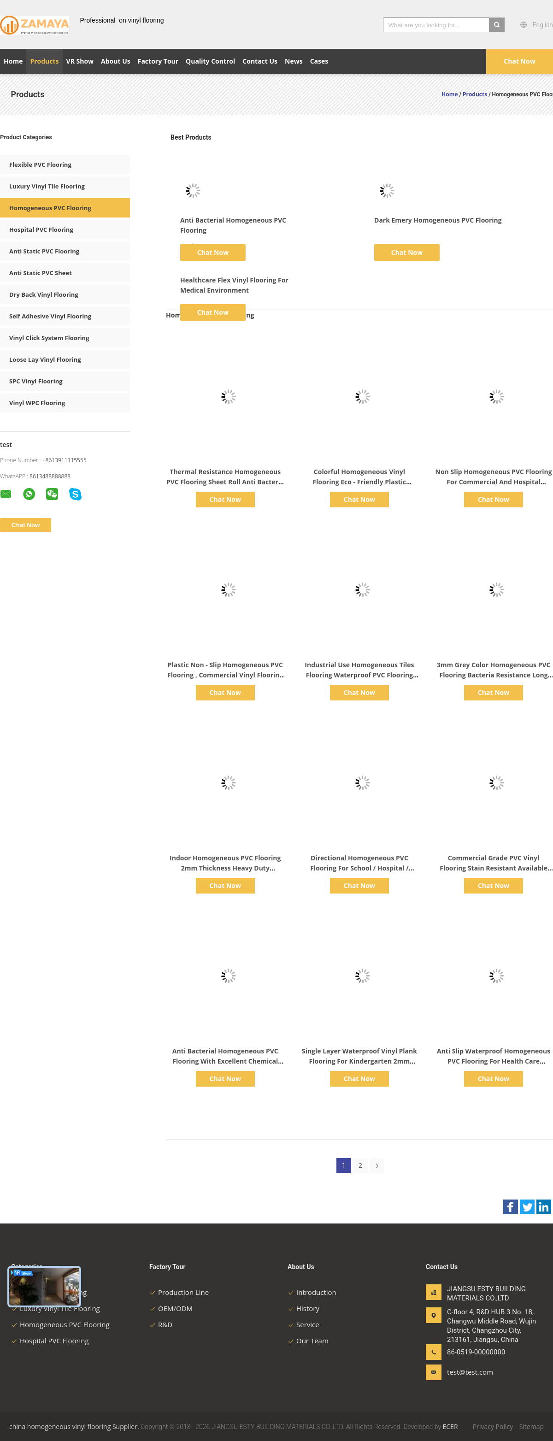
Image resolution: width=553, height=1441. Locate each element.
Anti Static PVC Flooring (44, 251)
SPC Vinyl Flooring (36, 381)
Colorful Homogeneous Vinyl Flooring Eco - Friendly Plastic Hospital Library (359, 481)
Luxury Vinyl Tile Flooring (47, 186)
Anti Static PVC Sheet (40, 273)
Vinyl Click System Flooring (49, 338)
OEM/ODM (171, 1308)
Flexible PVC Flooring (40, 164)
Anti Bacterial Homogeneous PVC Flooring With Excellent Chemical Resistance (225, 1061)
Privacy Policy (493, 1426)
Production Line (179, 1292)
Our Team (308, 1340)
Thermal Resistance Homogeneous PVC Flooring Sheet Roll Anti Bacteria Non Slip (225, 481)
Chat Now (519, 61)
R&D (160, 1324)
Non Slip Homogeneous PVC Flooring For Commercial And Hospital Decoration (493, 481)
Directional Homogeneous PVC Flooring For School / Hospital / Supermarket (359, 867)
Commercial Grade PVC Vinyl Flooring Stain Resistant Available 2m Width (493, 867)
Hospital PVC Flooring (41, 229)
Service (303, 1324)
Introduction (312, 1292)
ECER (450, 1426)
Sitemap (531, 1426)
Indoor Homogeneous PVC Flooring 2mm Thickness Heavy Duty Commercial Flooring (225, 867)
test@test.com (470, 1371)
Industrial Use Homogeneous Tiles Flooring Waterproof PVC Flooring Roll (359, 674)
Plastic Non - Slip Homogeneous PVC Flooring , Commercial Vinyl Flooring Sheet (225, 674)
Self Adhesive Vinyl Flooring (50, 316)
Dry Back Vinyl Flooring (43, 294)
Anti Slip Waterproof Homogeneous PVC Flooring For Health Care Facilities (493, 1061)
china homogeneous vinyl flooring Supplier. (75, 1426)
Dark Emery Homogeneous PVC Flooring (438, 220)
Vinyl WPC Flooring (37, 403)
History (303, 1308)
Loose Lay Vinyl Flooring (45, 359)
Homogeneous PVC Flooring (50, 208)
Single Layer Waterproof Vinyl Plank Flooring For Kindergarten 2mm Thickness (359, 1061)
